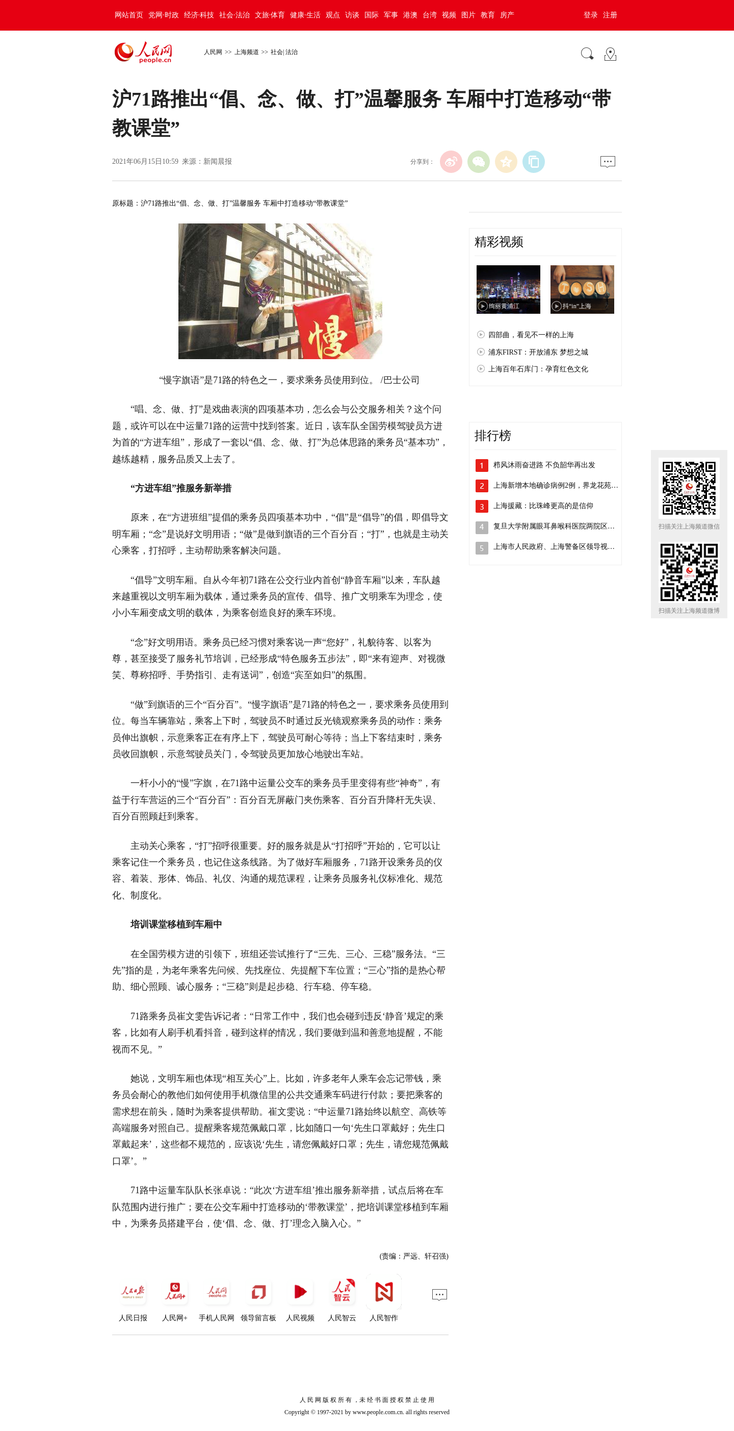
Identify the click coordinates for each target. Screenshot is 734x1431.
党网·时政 (163, 15)
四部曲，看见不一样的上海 (531, 335)
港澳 (410, 15)
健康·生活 (305, 15)
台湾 (430, 15)
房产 (507, 15)
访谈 (352, 15)
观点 (333, 15)
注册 (610, 15)
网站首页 (129, 15)
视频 (449, 15)
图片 (468, 15)
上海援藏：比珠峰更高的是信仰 (543, 506)
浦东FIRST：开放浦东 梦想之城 (538, 352)
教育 (488, 15)
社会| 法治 (284, 52)
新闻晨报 (217, 161)
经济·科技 (199, 15)
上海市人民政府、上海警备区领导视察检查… (564, 546)
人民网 (213, 52)
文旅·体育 (270, 15)
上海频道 (246, 52)
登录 (591, 15)
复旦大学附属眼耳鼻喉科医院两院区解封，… (564, 526)
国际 (371, 15)
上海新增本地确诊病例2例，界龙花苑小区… (563, 485)
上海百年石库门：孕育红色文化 (538, 369)
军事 (391, 15)
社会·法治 (234, 15)
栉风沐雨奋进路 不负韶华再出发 (544, 465)
